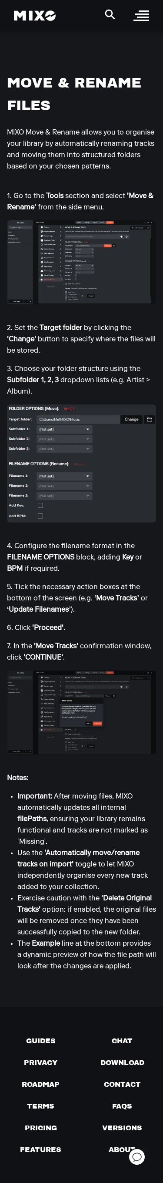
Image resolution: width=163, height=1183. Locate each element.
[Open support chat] (137, 1157)
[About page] (122, 1149)
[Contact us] (122, 1084)
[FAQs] (122, 1106)
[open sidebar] (141, 15)
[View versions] (122, 1127)
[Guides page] (41, 1040)
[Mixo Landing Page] (34, 15)
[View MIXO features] (41, 1149)
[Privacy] (40, 1062)
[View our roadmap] (40, 1084)
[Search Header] (110, 14)
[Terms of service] (40, 1106)
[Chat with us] (122, 1040)
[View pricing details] (40, 1127)
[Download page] (122, 1062)
